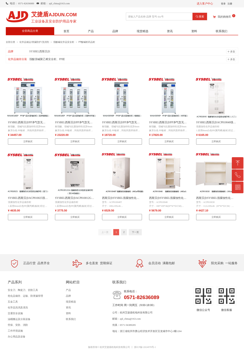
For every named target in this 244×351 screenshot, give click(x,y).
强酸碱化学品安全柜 (63, 42)
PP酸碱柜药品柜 (86, 42)
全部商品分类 (30, 30)
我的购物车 (224, 17)
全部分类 (10, 42)
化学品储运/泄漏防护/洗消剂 (34, 42)
